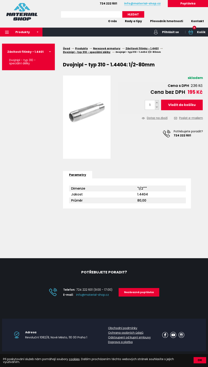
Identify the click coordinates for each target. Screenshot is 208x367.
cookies (74, 359)
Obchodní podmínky (122, 328)
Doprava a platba (120, 342)
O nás (112, 21)
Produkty (17, 32)
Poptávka (187, 3)
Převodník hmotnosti (166, 21)
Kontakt (197, 21)
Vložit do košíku (182, 105)
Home (98, 21)
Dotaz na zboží (157, 118)
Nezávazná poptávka (139, 292)
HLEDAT (133, 14)
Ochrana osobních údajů (125, 333)
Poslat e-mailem (191, 118)
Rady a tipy (133, 21)
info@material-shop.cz (92, 295)
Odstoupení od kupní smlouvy (129, 337)
